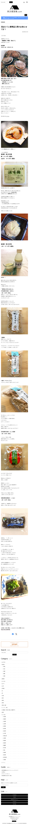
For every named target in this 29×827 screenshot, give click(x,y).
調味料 (3, 678)
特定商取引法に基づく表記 (7, 775)
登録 (3, 787)
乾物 (4, 666)
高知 (4, 750)
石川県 (4, 733)
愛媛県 (4, 745)
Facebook (14, 801)
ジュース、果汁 (5, 707)
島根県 (4, 740)
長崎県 (4, 752)
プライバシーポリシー (6, 773)
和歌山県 (5, 735)
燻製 (4, 673)
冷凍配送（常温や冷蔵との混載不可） (9, 709)
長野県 (4, 726)
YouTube (14, 803)
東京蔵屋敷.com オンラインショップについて (10, 770)
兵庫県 (4, 738)
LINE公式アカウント (14, 799)
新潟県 (4, 728)
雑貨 (3, 712)
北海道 (4, 716)
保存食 (3, 664)
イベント (3, 762)
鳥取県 (4, 742)
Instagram (14, 794)
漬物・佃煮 (4, 705)
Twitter (14, 797)
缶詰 (4, 668)
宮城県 (4, 721)
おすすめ (3, 662)
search (11, 2)
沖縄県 (4, 759)
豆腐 (3, 695)
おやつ (3, 683)
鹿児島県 (5, 757)
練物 (3, 700)
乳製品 (3, 688)
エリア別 (3, 714)
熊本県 (4, 754)
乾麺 (4, 671)
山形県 (4, 723)
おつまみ (3, 681)
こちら (7, 116)
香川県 (4, 747)
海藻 (3, 702)
